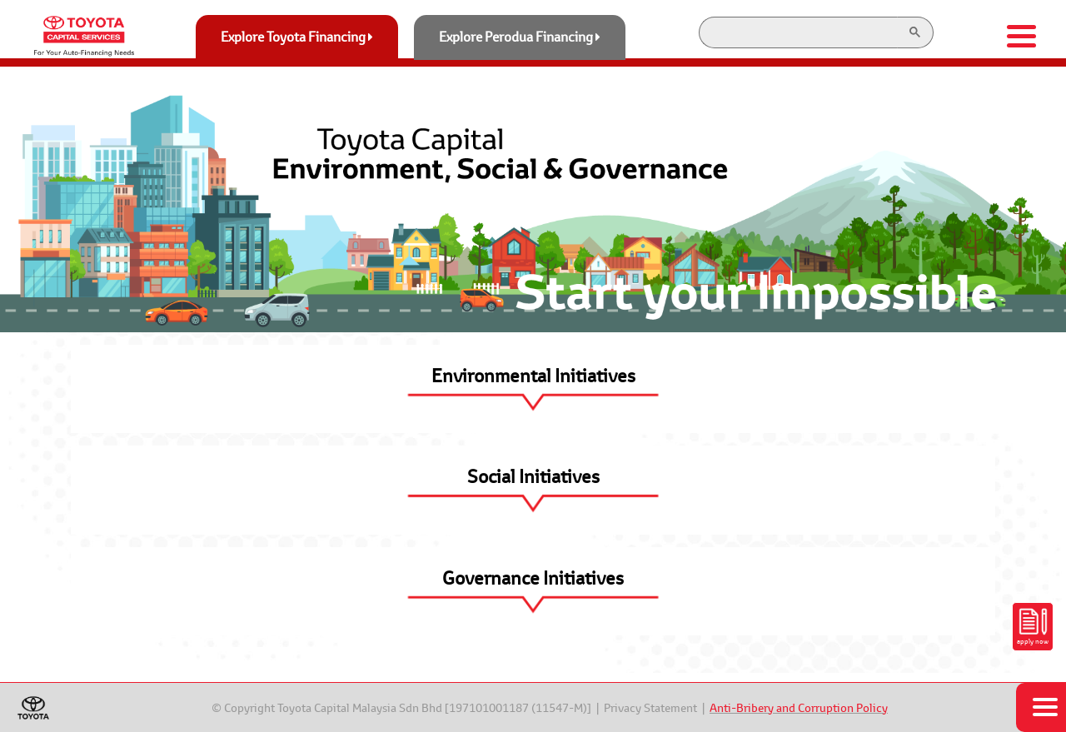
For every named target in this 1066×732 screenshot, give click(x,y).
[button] (533, 389)
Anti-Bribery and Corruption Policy (799, 707)
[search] (796, 32)
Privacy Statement (650, 707)
